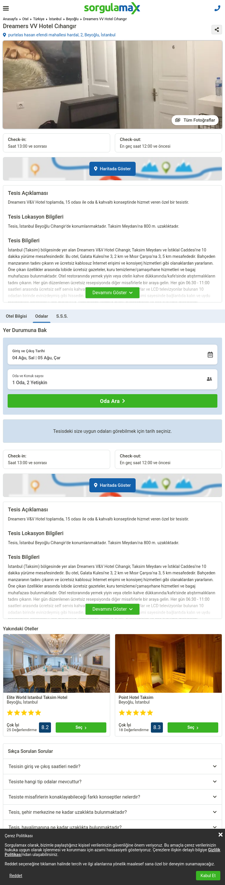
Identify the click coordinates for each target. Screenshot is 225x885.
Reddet (15, 875)
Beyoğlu (72, 19)
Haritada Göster (112, 168)
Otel (25, 19)
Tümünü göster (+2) (40, 708)
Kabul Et (208, 875)
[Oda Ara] (112, 401)
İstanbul (55, 19)
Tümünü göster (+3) (148, 708)
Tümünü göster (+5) (40, 775)
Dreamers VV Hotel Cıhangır (105, 19)
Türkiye (38, 19)
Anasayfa (10, 19)
